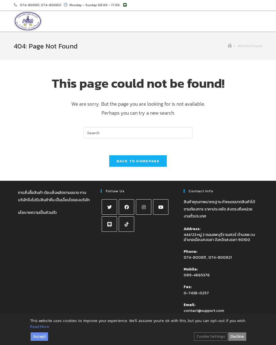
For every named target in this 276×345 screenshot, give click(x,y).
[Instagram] (143, 207)
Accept (39, 336)
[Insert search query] (138, 132)
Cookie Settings (211, 336)
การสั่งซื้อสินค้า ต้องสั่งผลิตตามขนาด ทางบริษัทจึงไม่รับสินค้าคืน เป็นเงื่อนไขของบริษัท (54, 196)
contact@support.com (204, 311)
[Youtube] (160, 207)
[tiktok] (126, 224)
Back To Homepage (138, 161)
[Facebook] (126, 207)
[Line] (109, 224)
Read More (39, 327)
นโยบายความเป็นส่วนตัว (37, 213)
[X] (109, 207)
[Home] (230, 45)
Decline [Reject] (237, 336)
